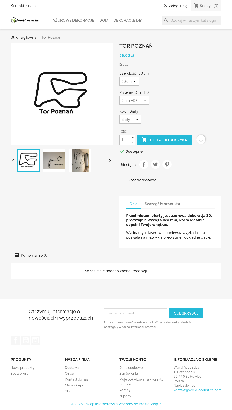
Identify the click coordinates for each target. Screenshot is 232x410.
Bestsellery (19, 373)
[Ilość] (124, 140)
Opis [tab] (133, 203)
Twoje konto (132, 359)
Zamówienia (128, 373)
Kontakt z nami (23, 5)
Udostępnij (143, 164)
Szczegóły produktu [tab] (162, 203)
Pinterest (167, 164)
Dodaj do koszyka (164, 140)
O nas (69, 373)
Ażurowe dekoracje (73, 20)
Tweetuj (155, 164)
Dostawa (72, 367)
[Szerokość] (129, 81)
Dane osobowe (131, 367)
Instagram (35, 340)
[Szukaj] (191, 20)
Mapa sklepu (74, 385)
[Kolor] (130, 119)
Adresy (124, 390)
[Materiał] (134, 100)
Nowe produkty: (23, 367)
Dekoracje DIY (128, 20)
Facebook (15, 340)
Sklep (69, 391)
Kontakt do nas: (77, 379)
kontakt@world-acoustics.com (197, 390)
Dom (103, 20)
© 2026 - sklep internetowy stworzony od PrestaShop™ (116, 404)
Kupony (125, 396)
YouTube (25, 340)
